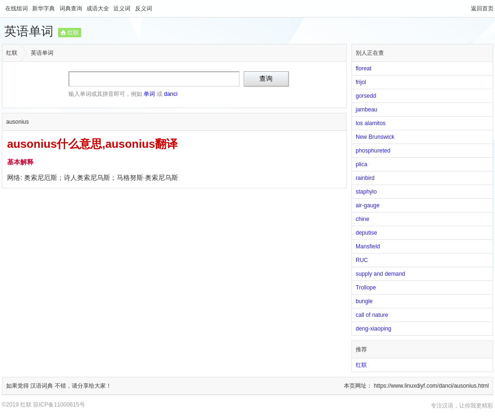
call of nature (372, 315)
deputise (366, 232)
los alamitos (370, 123)
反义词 (143, 8)
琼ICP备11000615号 (59, 404)
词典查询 (72, 8)
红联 (73, 32)
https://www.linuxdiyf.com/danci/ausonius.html (431, 385)
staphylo (366, 191)
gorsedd (366, 96)
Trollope (366, 287)
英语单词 (28, 31)
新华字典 (44, 8)
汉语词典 (42, 385)
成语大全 (98, 8)
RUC (362, 260)
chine (362, 219)
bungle (364, 301)
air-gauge (368, 205)
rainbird (365, 178)
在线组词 (17, 8)
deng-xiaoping (373, 328)
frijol (361, 82)
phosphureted (373, 150)
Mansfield (368, 246)
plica (361, 164)
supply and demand (380, 274)
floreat (363, 68)
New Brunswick (375, 137)
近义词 (122, 8)
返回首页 (482, 8)
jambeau (366, 109)
